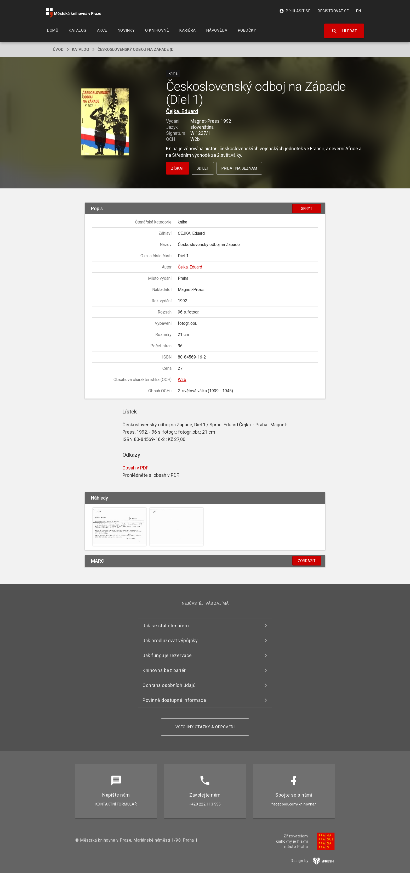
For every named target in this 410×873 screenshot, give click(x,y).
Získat (177, 168)
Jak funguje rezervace (167, 655)
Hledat (344, 31)
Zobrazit (307, 561)
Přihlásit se (294, 11)
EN (358, 11)
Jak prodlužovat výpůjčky (170, 640)
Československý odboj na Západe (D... (137, 49)
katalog (80, 49)
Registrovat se (333, 11)
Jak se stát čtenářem (166, 625)
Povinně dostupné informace (174, 700)
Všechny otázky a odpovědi (205, 727)
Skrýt (306, 208)
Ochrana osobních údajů (169, 685)
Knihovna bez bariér (164, 670)
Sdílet (203, 168)
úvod (58, 49)
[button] (105, 122)
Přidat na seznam (239, 168)
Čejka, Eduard (182, 111)
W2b (182, 379)
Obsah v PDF (135, 468)
